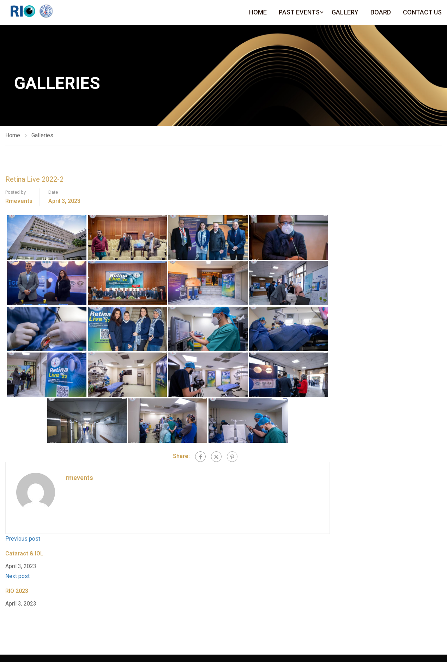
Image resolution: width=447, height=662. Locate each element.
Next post (17, 576)
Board (380, 12)
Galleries (42, 135)
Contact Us (422, 12)
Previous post (22, 538)
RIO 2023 (16, 591)
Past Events (299, 12)
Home (258, 12)
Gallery (345, 12)
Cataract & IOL (24, 553)
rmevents (18, 201)
